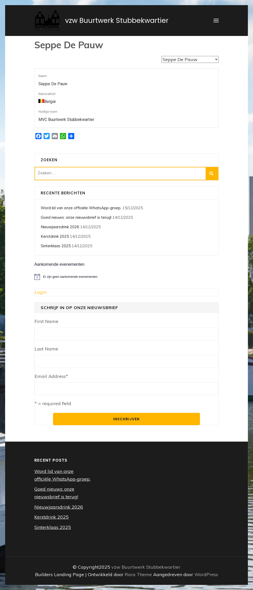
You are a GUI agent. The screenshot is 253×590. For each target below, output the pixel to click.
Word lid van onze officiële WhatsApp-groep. (81, 207)
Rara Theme (139, 574)
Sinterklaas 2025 (56, 245)
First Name (46, 321)
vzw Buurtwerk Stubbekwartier (116, 20)
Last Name (46, 349)
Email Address (51, 376)
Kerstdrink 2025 (55, 236)
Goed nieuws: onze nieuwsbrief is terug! (76, 217)
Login (40, 292)
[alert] (126, 277)
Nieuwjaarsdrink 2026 (60, 226)
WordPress (206, 574)
